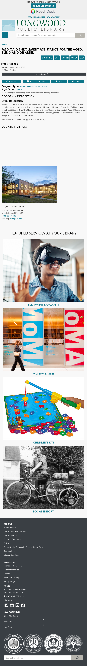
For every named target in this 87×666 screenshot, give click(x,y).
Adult (19, 89)
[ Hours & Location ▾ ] (43, 6)
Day (82, 58)
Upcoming (47, 58)
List (57, 58)
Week (74, 58)
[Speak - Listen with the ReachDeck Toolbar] (43, 11)
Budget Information (12, 539)
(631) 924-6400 (9, 216)
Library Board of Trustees (15, 531)
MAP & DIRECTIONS (14, 596)
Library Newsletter (12, 555)
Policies (7, 543)
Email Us (8, 621)
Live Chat (8, 627)
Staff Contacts (10, 527)
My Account (53, 17)
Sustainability (10, 551)
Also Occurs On (44, 74)
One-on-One (41, 86)
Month (65, 58)
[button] (43, 1)
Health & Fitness (27, 86)
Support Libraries (11, 570)
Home (4, 44)
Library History (10, 535)
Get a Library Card (36, 17)
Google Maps (16, 218)
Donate (7, 573)
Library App (9, 600)
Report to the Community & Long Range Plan (23, 547)
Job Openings (9, 581)
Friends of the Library (13, 566)
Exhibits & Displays (12, 577)
